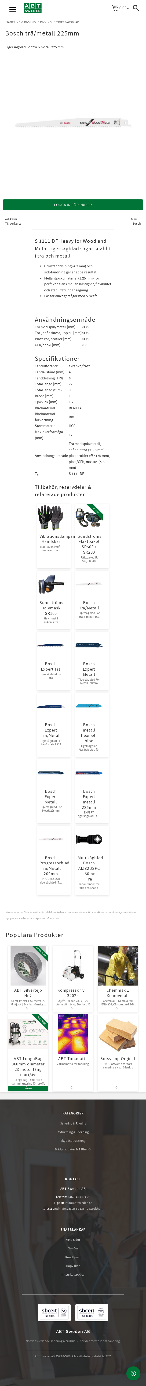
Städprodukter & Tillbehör (73, 1149)
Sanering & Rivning (73, 1123)
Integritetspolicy (73, 1275)
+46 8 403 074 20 (79, 1197)
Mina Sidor (73, 1240)
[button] (13, 4)
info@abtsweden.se (78, 1203)
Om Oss (73, 1248)
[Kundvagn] (120, 8)
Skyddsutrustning (73, 1141)
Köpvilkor (73, 1266)
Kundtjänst (73, 1257)
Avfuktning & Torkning (73, 1132)
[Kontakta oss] (133, 1373)
